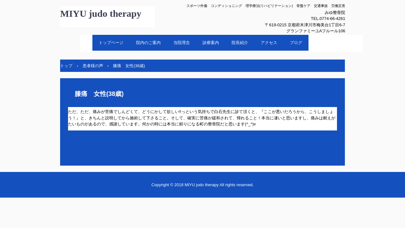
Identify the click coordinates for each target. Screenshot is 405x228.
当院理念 (181, 42)
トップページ (111, 42)
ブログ (296, 42)
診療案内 (210, 42)
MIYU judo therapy (100, 13)
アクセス (269, 42)
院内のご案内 (148, 42)
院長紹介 (240, 42)
